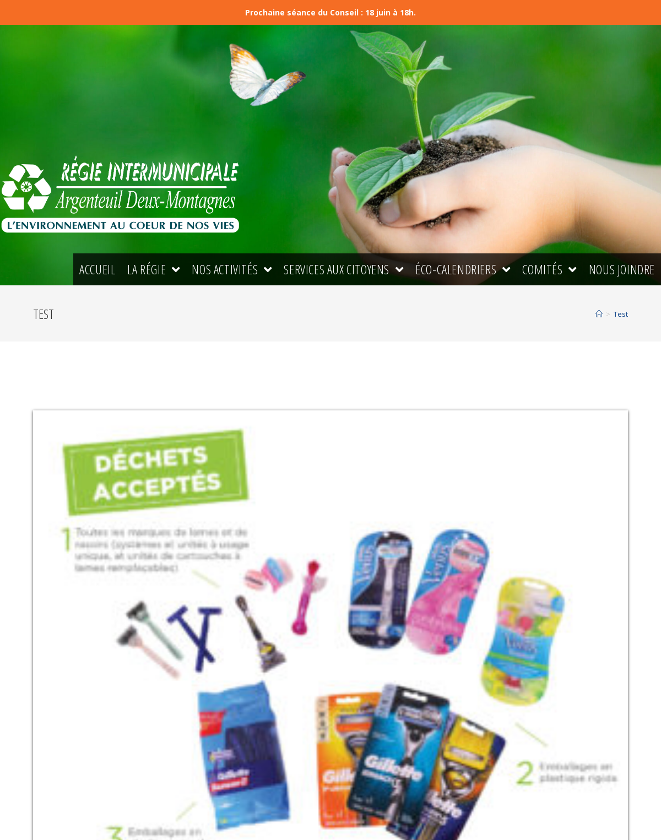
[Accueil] (599, 314)
